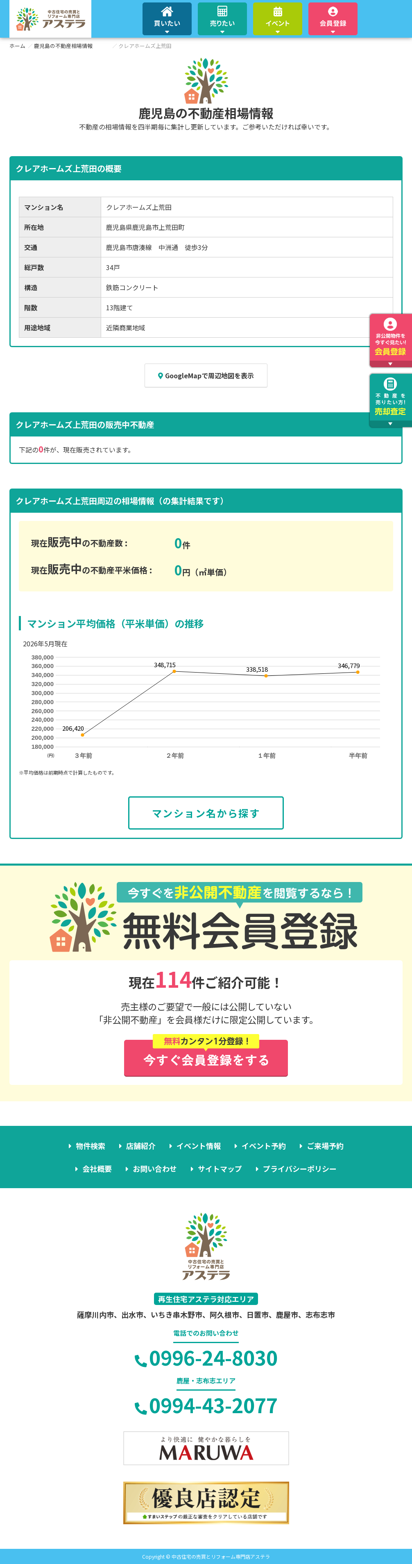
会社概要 (97, 1168)
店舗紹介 (141, 1145)
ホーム (17, 46)
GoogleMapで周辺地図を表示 (206, 375)
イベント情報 (199, 1145)
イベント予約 (264, 1145)
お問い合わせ (155, 1168)
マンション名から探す (206, 813)
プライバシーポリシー (300, 1168)
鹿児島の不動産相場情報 (63, 46)
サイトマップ (220, 1168)
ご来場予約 (325, 1145)
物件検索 (90, 1145)
